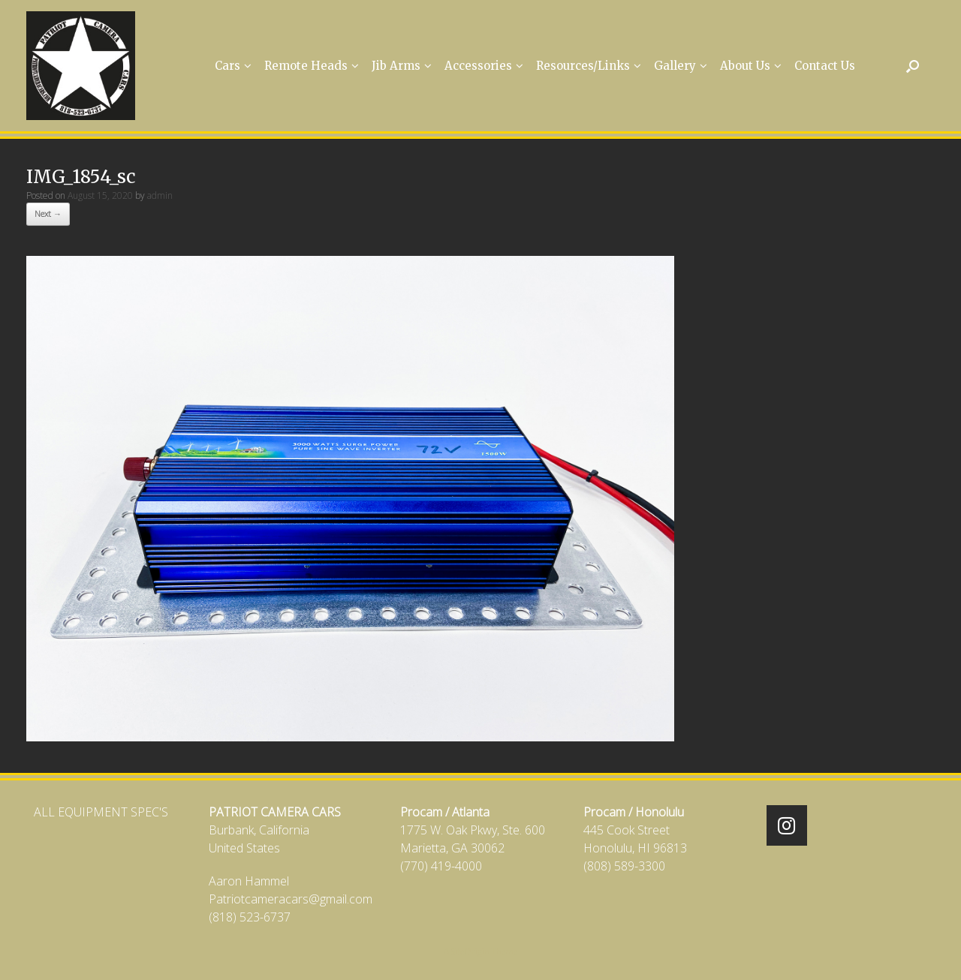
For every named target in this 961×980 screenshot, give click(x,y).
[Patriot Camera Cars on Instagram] (787, 825)
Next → (48, 213)
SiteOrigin (470, 951)
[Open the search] (912, 65)
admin (160, 195)
